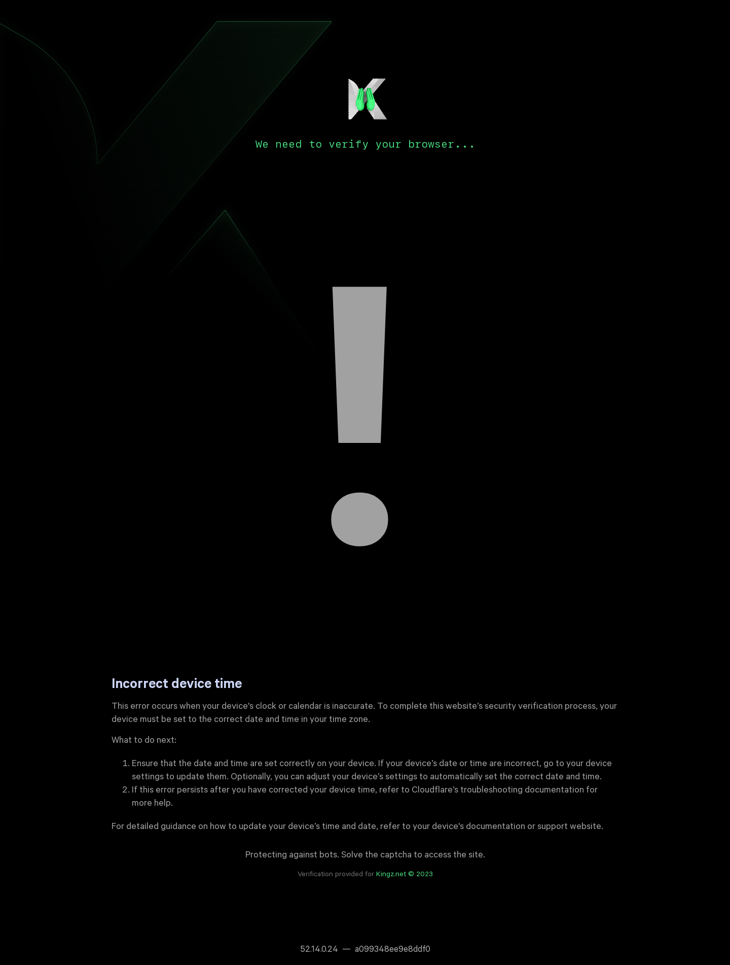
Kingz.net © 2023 (404, 875)
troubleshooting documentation (522, 791)
